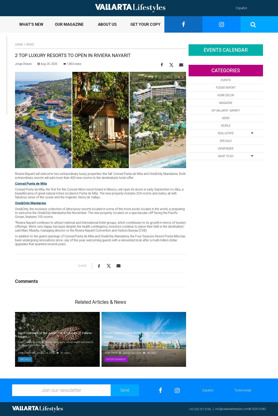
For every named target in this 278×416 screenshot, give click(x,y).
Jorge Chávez (23, 63)
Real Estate (235, 132)
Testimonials (242, 390)
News (30, 44)
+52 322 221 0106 (200, 409)
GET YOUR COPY (145, 24)
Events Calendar (226, 50)
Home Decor (225, 95)
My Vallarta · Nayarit (226, 110)
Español (241, 8)
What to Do (235, 155)
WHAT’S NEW (31, 24)
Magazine (225, 102)
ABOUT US (107, 24)
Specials (25, 359)
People (225, 125)
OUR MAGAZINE (69, 24)
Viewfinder (225, 148)
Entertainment (116, 359)
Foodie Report (225, 87)
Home (19, 44)
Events (226, 80)
